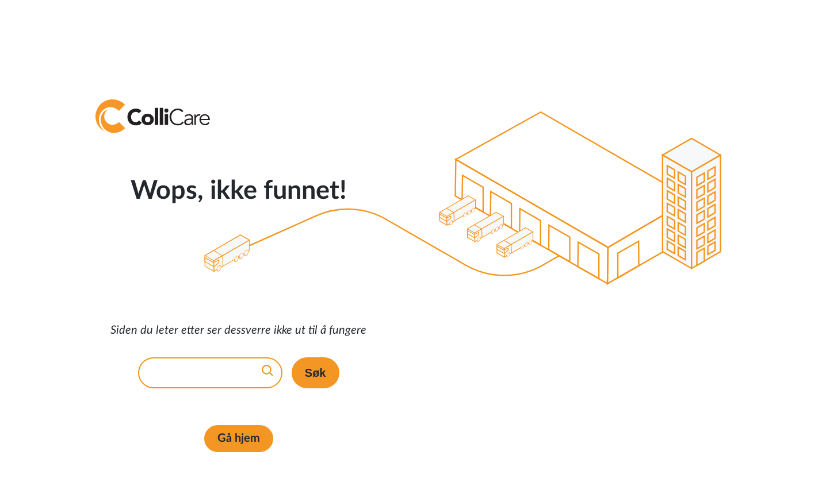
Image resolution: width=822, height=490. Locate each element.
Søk (315, 372)
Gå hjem (238, 438)
